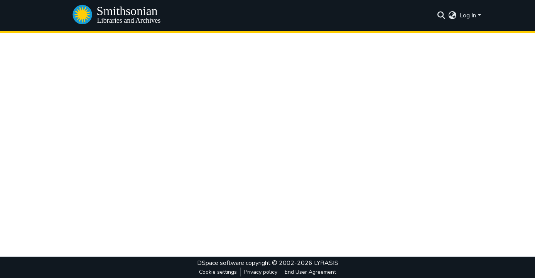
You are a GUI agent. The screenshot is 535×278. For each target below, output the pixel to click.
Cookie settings (218, 272)
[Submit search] (441, 15)
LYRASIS (326, 263)
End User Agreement (310, 272)
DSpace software (220, 263)
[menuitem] (452, 15)
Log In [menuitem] (467, 15)
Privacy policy (260, 272)
